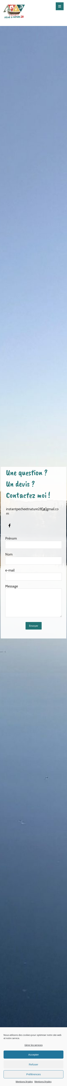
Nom (33, 558)
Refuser (33, 1064)
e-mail (33, 574)
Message (33, 601)
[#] (9, 525)
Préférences (33, 1074)
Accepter (33, 1054)
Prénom (33, 542)
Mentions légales (24, 1081)
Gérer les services (33, 1045)
